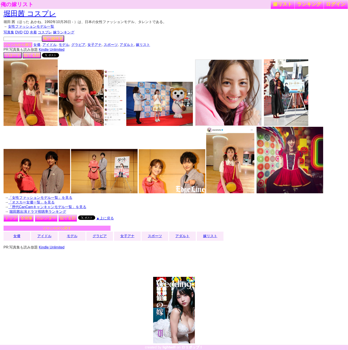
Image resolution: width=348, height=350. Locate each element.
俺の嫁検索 (53, 38)
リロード (13, 55)
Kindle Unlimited (52, 49)
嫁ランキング (63, 32)
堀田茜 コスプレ (30, 14)
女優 (36, 45)
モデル (64, 45)
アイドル (49, 45)
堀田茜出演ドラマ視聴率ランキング (37, 211)
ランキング (309, 4)
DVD (19, 32)
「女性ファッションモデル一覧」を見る (40, 197)
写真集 (9, 32)
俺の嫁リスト (17, 4)
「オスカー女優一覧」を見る (31, 202)
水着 (33, 32)
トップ (11, 218)
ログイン (336, 4)
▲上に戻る (105, 218)
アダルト (127, 45)
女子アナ (94, 45)
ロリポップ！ (192, 347)
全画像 (26, 218)
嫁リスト (282, 4)
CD (26, 32)
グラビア (78, 45)
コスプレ (45, 32)
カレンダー (46, 218)
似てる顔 (32, 55)
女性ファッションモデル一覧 (31, 26)
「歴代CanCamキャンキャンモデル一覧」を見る (47, 207)
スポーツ (111, 45)
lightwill (169, 347)
